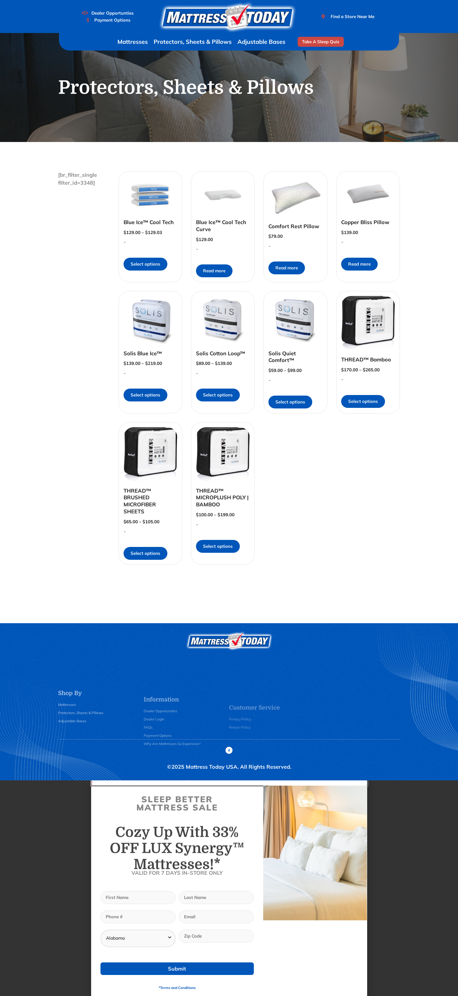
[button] (229, 783)
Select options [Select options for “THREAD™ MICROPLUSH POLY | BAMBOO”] (218, 546)
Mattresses (132, 41)
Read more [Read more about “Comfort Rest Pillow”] (286, 268)
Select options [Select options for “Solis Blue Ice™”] (145, 395)
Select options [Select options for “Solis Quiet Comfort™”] (290, 402)
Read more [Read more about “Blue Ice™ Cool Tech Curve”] (214, 270)
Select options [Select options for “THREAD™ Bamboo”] (363, 401)
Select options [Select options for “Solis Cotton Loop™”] (218, 395)
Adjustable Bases (261, 41)
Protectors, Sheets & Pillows (193, 41)
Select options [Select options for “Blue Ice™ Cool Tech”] (145, 264)
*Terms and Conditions (177, 987)
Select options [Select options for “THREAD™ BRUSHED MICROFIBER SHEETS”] (145, 553)
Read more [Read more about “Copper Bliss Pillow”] (359, 264)
